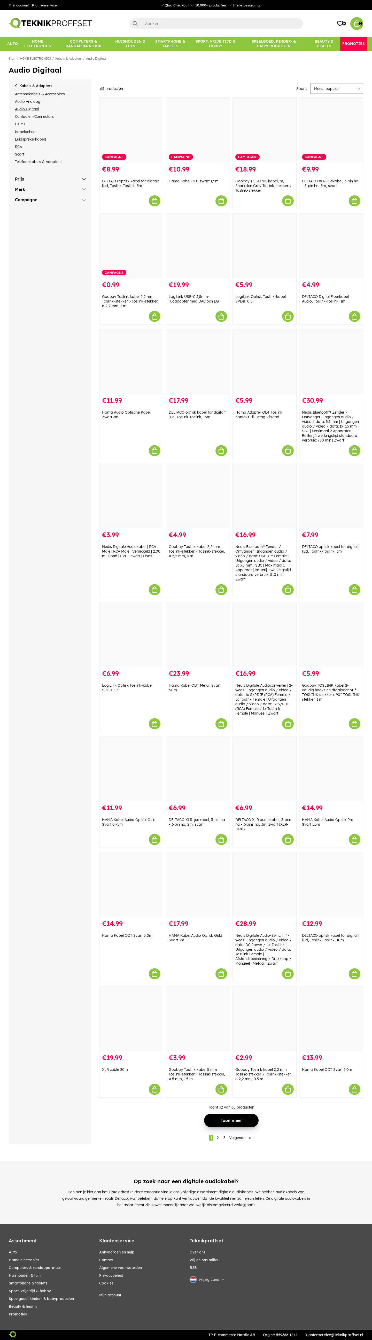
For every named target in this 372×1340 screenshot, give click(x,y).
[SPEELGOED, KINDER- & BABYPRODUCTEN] (274, 44)
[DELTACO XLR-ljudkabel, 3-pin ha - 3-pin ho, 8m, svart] (331, 130)
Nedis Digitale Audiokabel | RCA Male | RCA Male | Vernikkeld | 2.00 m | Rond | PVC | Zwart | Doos (131, 551)
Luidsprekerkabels (31, 139)
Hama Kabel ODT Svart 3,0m (327, 1069)
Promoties (18, 1314)
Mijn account (19, 5)
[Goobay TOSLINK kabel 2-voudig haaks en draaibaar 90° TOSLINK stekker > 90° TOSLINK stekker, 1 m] (331, 634)
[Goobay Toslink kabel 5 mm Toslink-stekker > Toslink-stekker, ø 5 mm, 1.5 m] (198, 1018)
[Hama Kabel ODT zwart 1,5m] (198, 130)
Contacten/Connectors (34, 116)
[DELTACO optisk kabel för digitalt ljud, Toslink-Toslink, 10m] (331, 884)
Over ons (197, 1252)
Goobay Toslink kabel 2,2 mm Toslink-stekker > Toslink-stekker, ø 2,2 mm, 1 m (130, 301)
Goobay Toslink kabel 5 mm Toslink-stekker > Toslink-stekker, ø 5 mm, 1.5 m (197, 1074)
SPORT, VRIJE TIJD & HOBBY (30, 1291)
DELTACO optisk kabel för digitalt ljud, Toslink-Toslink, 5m (130, 183)
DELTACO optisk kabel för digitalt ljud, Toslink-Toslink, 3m (330, 549)
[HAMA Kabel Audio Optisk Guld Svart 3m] (198, 884)
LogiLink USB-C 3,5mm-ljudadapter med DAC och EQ (194, 299)
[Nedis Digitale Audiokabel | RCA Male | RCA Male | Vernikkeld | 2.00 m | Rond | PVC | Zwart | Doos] (131, 495)
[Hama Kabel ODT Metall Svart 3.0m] (198, 634)
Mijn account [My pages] (110, 1295)
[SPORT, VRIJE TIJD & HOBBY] (216, 44)
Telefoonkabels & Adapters (38, 161)
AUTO (13, 1252)
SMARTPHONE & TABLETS (28, 1283)
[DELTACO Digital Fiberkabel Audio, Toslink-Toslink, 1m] (331, 245)
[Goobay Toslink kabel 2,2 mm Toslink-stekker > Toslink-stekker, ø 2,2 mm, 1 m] (131, 245)
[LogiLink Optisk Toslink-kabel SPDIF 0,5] (264, 245)
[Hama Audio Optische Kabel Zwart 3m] (131, 361)
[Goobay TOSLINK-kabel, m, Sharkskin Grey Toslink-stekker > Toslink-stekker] (264, 130)
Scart (19, 154)
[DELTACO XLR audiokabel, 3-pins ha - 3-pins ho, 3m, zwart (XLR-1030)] (264, 768)
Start (12, 58)
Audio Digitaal (96, 58)
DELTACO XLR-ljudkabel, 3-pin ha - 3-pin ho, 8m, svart (330, 183)
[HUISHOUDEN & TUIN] (130, 44)
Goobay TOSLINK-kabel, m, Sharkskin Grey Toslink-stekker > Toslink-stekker (263, 186)
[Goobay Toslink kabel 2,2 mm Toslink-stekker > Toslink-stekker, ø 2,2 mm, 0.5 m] (264, 1018)
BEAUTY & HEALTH (23, 1306)
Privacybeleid (111, 1275)
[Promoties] (353, 44)
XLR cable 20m (115, 1069)
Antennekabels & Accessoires (40, 94)
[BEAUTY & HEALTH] (324, 44)
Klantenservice (44, 5)
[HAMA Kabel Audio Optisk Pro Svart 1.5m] (331, 768)
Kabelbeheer (26, 131)
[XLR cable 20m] (131, 1018)
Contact (106, 1260)
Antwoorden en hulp (116, 1252)
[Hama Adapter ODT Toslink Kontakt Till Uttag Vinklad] (264, 361)
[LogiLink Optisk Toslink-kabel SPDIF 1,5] (131, 634)
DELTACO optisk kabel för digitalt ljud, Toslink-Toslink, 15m (197, 414)
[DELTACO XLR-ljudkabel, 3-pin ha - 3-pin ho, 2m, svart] (198, 768)
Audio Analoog (27, 101)
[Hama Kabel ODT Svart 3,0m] (331, 1018)
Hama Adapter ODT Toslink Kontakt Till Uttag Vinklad (258, 414)
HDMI (20, 124)
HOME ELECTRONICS (35, 58)
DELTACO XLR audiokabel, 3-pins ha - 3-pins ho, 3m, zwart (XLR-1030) (263, 824)
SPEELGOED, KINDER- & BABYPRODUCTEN (41, 1298)
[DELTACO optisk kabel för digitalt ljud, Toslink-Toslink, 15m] (198, 361)
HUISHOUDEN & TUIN (25, 1275)
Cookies (106, 1283)
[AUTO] (12, 44)
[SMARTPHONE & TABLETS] (170, 44)
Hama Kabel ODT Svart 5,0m (127, 935)
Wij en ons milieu (204, 1260)
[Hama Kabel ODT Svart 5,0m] (131, 884)
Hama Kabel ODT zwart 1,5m (194, 181)
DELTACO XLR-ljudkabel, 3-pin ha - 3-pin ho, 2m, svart (197, 822)
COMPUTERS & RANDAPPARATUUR (35, 1267)
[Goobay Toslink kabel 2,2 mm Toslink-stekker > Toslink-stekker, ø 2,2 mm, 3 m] (198, 495)
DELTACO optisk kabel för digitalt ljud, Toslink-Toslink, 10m (330, 937)
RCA (18, 146)
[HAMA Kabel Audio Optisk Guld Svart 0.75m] (131, 768)
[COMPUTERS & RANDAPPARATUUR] (84, 44)
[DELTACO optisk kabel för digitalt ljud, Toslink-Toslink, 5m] (131, 130)
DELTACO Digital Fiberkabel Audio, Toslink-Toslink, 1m (325, 299)
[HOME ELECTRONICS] (38, 44)
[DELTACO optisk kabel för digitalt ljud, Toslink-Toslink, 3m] (331, 495)
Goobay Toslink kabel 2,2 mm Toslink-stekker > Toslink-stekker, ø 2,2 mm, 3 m (197, 551)
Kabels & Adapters (68, 58)
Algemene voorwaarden (120, 1267)
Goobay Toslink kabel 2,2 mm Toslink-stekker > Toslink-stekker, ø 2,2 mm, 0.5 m (263, 1074)
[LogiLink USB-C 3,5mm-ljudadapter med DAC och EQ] (198, 245)
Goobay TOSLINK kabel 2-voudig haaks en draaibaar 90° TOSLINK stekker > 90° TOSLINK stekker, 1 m (330, 692)
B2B (193, 1267)
